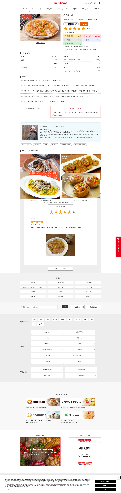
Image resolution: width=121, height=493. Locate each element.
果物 (92, 309)
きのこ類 (89, 49)
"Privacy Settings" (83, 484)
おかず (71, 49)
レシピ (40, 8)
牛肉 (34, 309)
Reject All (105, 485)
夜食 (46, 144)
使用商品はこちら (40, 43)
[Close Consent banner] (118, 477)
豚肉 (41, 309)
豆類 (85, 309)
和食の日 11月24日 (80, 144)
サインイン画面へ (60, 187)
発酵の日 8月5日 (66, 144)
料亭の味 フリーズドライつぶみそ (73, 60)
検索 (100, 3)
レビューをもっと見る (60, 249)
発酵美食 (74, 8)
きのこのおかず (26, 144)
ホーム (22, 12)
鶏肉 (48, 309)
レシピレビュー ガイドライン (95, 173)
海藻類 (62, 309)
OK (105, 489)
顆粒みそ (37, 144)
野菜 (70, 309)
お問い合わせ (85, 8)
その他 (94, 49)
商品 (33, 8)
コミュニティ (50, 8)
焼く (81, 49)
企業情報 (96, 8)
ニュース (25, 8)
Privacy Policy (8, 489)
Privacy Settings (105, 481)
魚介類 (55, 309)
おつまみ (54, 144)
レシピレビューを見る (68, 32)
